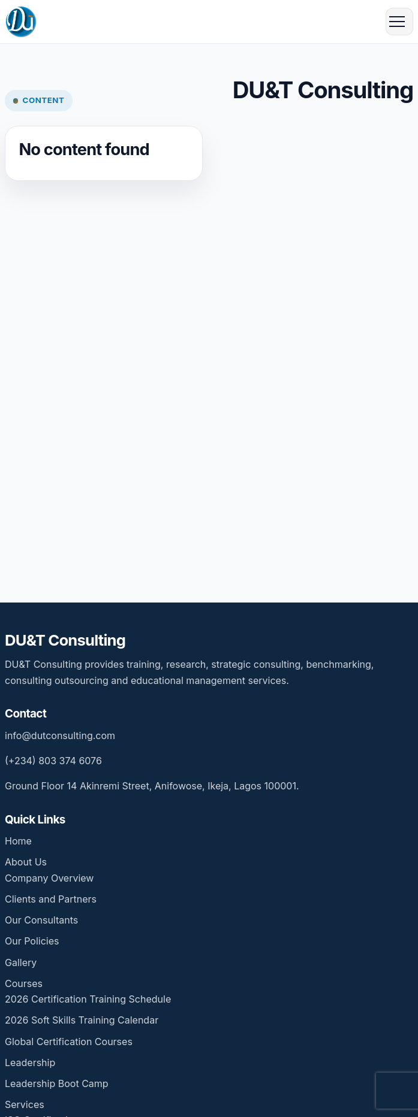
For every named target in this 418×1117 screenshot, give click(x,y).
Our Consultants (41, 920)
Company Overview (49, 878)
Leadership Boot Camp (57, 1083)
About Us (26, 862)
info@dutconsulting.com (60, 735)
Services (24, 1104)
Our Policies (32, 941)
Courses (24, 983)
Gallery (21, 962)
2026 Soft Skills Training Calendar (81, 1020)
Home (18, 841)
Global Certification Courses (69, 1042)
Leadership (30, 1062)
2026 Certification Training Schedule (88, 999)
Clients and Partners (51, 899)
